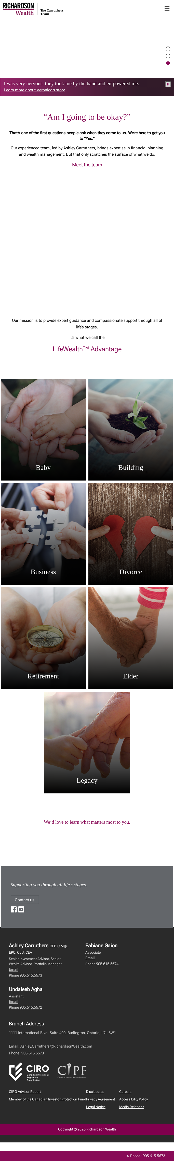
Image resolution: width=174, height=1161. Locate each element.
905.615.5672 (31, 1007)
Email (13, 969)
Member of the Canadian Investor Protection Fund (47, 1099)
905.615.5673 (31, 975)
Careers (125, 1092)
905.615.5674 (107, 964)
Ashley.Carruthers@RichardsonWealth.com (56, 1046)
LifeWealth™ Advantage (87, 349)
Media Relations (131, 1107)
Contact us (24, 899)
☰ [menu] (167, 8)
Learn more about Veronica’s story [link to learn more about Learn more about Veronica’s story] (34, 90)
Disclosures (95, 1092)
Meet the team (87, 165)
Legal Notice (95, 1107)
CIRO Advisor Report (25, 1092)
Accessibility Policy (133, 1099)
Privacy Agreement (100, 1099)
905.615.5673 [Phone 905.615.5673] (154, 1156)
